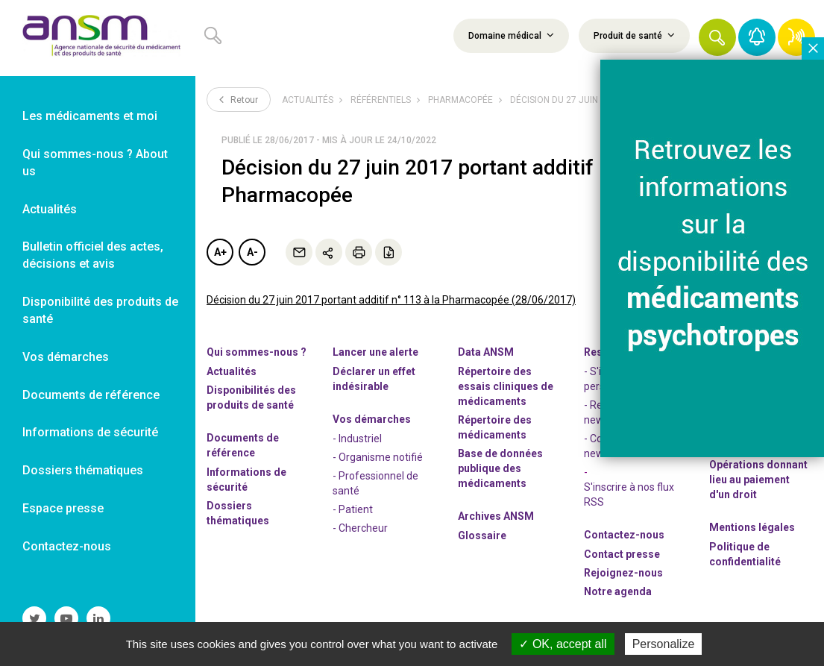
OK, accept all (562, 644)
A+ (220, 252)
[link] (97, 38)
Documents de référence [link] (91, 395)
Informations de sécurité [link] (90, 432)
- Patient (353, 509)
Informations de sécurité (246, 479)
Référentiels (380, 100)
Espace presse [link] (63, 508)
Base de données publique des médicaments (500, 468)
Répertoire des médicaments (495, 427)
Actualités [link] (49, 209)
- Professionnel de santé (375, 483)
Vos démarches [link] (65, 357)
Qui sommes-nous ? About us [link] (95, 162)
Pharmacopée (460, 100)
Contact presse (622, 554)
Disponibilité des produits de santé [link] (100, 310)
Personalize (663, 644)
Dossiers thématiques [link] (82, 470)
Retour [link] (238, 99)
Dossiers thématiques (238, 513)
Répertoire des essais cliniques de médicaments (505, 386)
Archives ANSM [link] (496, 516)
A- (252, 252)
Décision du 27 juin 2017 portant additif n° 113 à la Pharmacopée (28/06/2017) (391, 300)
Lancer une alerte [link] (375, 352)
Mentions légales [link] (752, 527)
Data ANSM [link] (486, 352)
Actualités (307, 100)
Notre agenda (618, 591)
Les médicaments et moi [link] (89, 116)
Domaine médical (511, 35)
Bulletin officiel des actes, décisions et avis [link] (92, 255)
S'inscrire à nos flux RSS (629, 494)
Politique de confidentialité (745, 554)
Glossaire (482, 535)
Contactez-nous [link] (66, 546)
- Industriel (357, 438)
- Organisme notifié (378, 457)
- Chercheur (360, 528)
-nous (623, 573)
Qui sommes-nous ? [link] (256, 352)
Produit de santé (634, 35)
